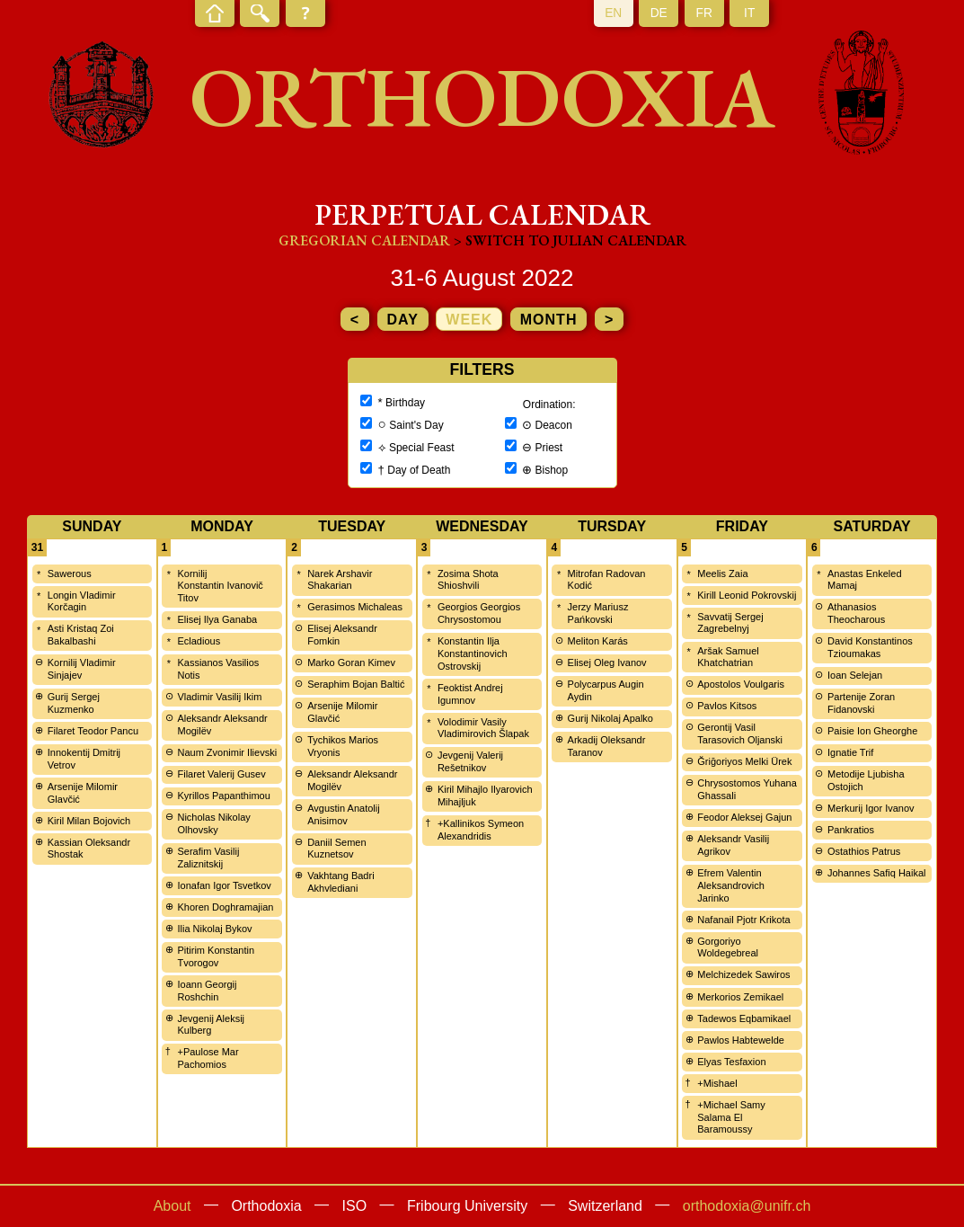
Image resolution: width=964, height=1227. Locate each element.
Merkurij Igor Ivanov (871, 808)
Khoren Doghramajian (225, 907)
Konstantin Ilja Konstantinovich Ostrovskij (473, 653)
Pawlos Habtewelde (740, 1040)
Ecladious (198, 641)
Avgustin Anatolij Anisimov (343, 814)
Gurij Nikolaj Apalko (610, 718)
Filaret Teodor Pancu (93, 730)
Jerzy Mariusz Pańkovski (598, 613)
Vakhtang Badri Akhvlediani (340, 882)
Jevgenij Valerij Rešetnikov (470, 761)
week (469, 319)
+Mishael (717, 1083)
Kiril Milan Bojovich (89, 820)
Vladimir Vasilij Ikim (219, 696)
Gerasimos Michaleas (354, 606)
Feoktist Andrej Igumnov (470, 694)
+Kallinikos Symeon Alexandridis (481, 829)
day (403, 319)
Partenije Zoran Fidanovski (861, 703)
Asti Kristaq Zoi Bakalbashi (81, 634)
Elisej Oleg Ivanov (607, 662)
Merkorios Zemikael (740, 996)
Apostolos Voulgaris (740, 684)
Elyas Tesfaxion (731, 1061)
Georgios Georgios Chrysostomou (479, 613)
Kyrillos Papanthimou (223, 795)
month (549, 319)
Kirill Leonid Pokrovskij (746, 595)
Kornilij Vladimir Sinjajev (82, 668)
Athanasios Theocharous (856, 613)
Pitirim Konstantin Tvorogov (215, 956)
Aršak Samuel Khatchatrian (727, 657)
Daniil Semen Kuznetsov (336, 848)
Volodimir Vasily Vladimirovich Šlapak (483, 728)
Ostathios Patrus (863, 851)
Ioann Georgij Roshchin (206, 990)
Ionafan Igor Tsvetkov (223, 885)
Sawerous (70, 573)
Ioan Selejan (854, 675)
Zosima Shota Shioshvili (468, 579)
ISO (354, 1206)
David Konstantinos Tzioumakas (870, 647)
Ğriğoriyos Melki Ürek (744, 761)
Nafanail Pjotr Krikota (743, 919)
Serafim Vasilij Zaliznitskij (208, 857)
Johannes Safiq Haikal (876, 872)
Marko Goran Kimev (351, 662)
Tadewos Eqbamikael (744, 1018)
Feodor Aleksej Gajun (744, 817)
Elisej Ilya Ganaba (217, 619)
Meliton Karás (598, 641)
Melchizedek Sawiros (743, 974)
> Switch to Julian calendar (570, 240)
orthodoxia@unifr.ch (747, 1206)
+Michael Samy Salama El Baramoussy (731, 1117)
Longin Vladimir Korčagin (82, 601)
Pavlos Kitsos (726, 705)
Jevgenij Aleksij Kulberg (210, 1024)
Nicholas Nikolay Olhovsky (213, 823)
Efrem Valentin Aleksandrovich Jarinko (731, 885)
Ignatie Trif (850, 752)
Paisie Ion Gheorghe (872, 730)
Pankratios (850, 829)
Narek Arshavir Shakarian (339, 579)
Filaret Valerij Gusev (221, 774)
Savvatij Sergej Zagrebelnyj (730, 623)
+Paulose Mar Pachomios (207, 1058)
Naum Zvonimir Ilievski (227, 752)
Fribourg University (467, 1206)
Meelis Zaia (722, 573)
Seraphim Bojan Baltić (355, 684)
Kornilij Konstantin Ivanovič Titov (219, 586)
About (172, 1206)
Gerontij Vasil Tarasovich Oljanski (740, 733)
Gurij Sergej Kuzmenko (74, 703)
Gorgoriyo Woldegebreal (727, 947)
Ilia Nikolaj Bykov (214, 928)
